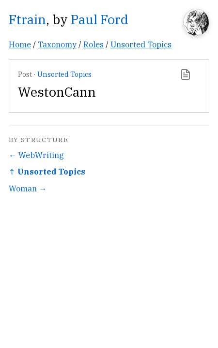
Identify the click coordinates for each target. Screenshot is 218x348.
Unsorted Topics (140, 44)
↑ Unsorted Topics (47, 171)
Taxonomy (57, 44)
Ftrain (27, 19)
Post (25, 74)
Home (20, 44)
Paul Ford (99, 19)
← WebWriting (36, 155)
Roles (93, 44)
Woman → (28, 188)
